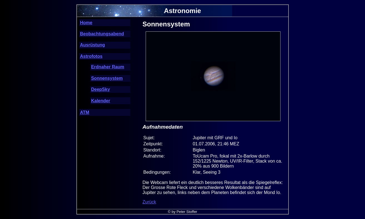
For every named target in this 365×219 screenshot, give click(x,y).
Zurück (149, 202)
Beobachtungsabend (102, 33)
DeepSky (100, 89)
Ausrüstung (92, 45)
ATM (84, 112)
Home (86, 22)
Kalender (100, 100)
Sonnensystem (107, 78)
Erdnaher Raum (107, 66)
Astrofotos (91, 56)
